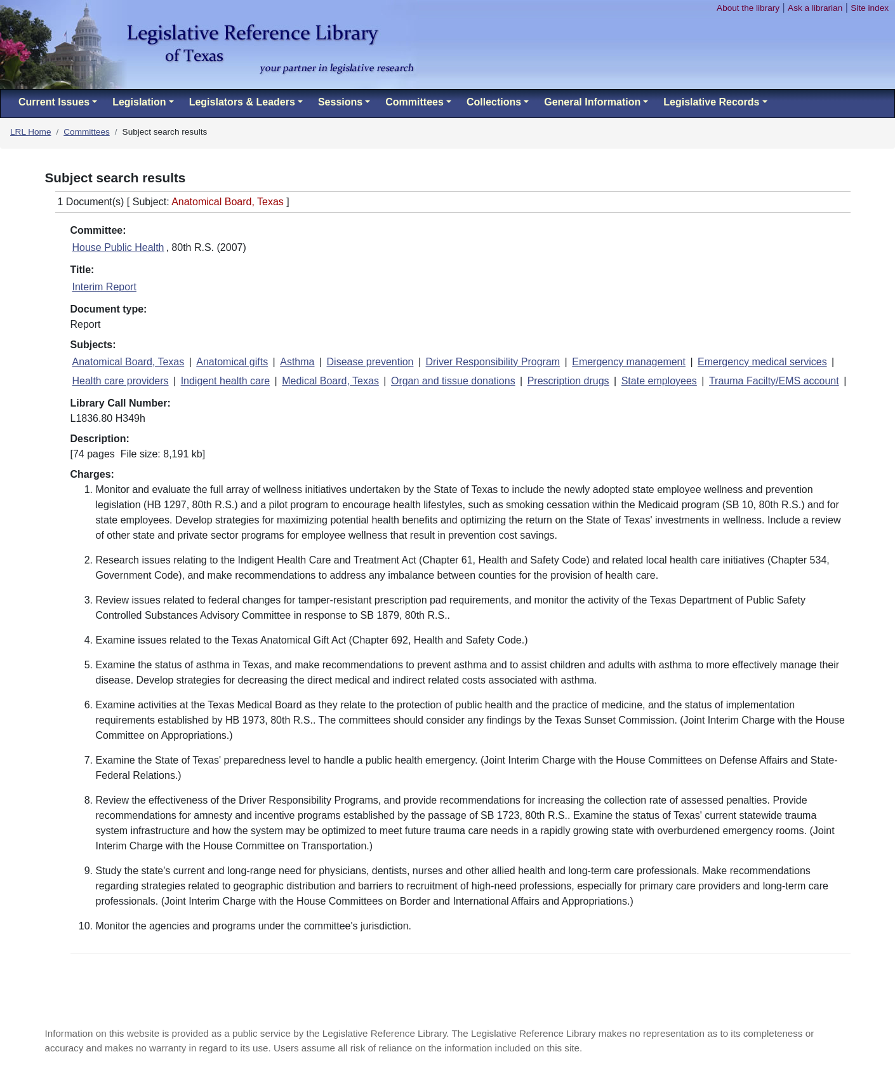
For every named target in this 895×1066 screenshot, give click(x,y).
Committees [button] (414, 102)
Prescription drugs (568, 380)
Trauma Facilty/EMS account (774, 380)
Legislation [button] (139, 102)
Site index (870, 8)
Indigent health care (225, 380)
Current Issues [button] (54, 102)
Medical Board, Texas (330, 380)
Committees (86, 132)
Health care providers (120, 380)
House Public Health (118, 247)
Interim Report (104, 286)
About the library (748, 8)
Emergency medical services (762, 361)
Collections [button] (494, 102)
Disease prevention (370, 361)
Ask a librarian (815, 8)
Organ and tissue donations (453, 380)
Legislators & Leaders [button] (242, 102)
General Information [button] (592, 102)
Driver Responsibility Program (493, 361)
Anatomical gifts (232, 361)
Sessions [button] (340, 102)
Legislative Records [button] (711, 102)
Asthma (297, 361)
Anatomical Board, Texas (128, 361)
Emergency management (629, 361)
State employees (659, 380)
